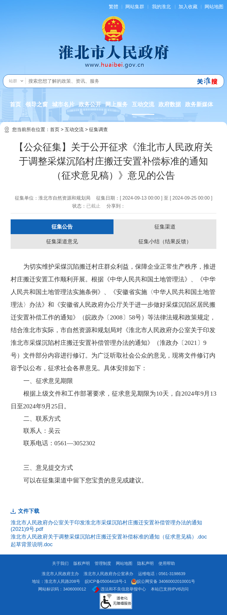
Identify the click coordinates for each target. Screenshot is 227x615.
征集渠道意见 (62, 241)
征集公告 (62, 227)
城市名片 (63, 104)
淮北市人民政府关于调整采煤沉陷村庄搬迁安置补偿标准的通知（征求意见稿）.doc (109, 537)
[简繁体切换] (113, 6)
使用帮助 (166, 563)
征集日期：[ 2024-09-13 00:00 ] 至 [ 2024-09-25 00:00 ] (154, 197)
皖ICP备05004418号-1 (105, 581)
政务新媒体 (199, 104)
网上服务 (116, 104)
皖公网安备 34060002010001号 (163, 582)
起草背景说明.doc (32, 544)
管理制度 (103, 563)
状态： (86, 205)
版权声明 (81, 563)
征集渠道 (165, 227)
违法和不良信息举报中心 (119, 589)
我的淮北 (161, 6)
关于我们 (60, 563)
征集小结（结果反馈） (165, 241)
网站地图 (214, 6)
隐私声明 (145, 563)
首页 (15, 104)
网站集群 (134, 6)
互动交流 (143, 108)
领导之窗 (36, 104)
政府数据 (169, 104)
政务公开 (90, 104)
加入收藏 (188, 6)
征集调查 (98, 129)
